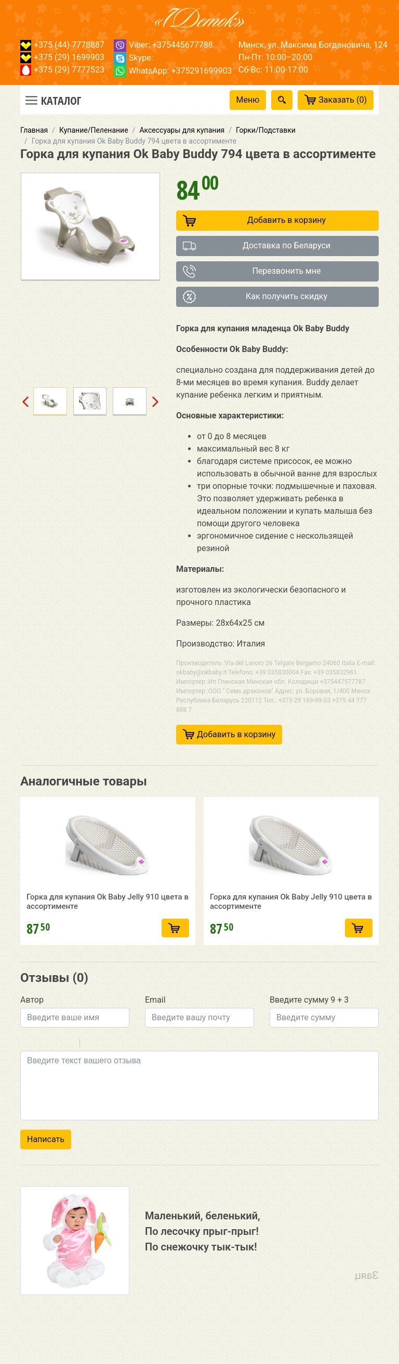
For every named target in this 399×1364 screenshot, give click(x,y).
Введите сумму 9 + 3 (309, 1022)
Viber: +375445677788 (163, 45)
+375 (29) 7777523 (62, 70)
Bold (27, 1067)
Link (119, 1067)
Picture (132, 1067)
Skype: (133, 58)
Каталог (61, 100)
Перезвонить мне (252, 271)
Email (155, 1022)
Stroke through (67, 1067)
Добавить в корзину (254, 220)
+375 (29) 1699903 (62, 57)
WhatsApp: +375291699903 (173, 71)
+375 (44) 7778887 (62, 45)
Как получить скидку (255, 296)
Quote (92, 1067)
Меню (248, 100)
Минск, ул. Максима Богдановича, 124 (313, 45)
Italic (40, 1067)
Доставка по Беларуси (256, 246)
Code (105, 1067)
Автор (32, 1022)
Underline (54, 1067)
